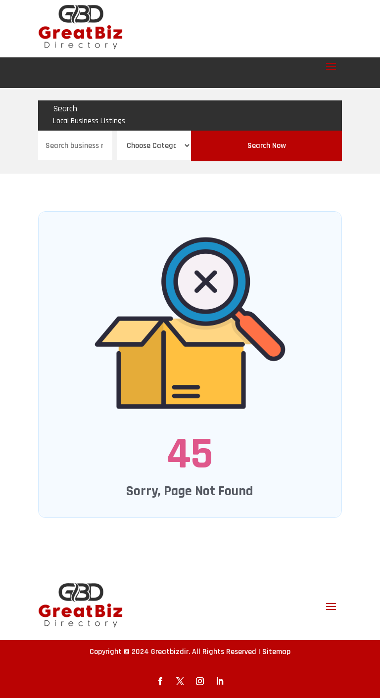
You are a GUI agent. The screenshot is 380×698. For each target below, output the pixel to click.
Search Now (266, 145)
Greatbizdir (170, 652)
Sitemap (276, 652)
